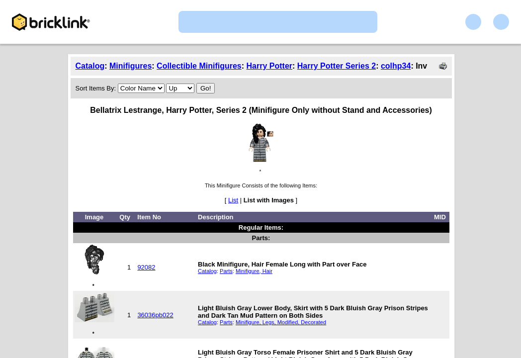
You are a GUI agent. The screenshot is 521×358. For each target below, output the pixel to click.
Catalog (90, 66)
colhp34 (396, 66)
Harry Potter (269, 66)
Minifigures (130, 66)
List (233, 200)
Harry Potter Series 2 (336, 66)
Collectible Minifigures (199, 66)
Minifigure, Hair (254, 271)
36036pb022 (155, 315)
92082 (146, 267)
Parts (226, 271)
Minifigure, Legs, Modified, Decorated (281, 322)
